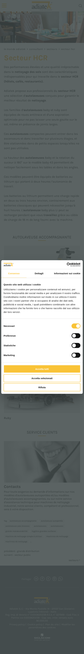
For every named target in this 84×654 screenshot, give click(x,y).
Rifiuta (42, 387)
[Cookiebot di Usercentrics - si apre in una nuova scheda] (66, 265)
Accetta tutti (42, 369)
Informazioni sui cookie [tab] (67, 273)
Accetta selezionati (41, 378)
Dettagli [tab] (39, 273)
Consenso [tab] (14, 273)
